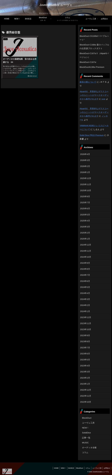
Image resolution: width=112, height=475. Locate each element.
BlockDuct (79, 468)
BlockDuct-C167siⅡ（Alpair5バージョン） (94, 55)
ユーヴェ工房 (97, 468)
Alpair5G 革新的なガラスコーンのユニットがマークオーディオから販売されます (94, 95)
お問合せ (107, 468)
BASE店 (71, 468)
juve (103, 99)
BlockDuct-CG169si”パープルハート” (94, 38)
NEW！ (63, 468)
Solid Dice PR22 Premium (92, 135)
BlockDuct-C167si (88, 62)
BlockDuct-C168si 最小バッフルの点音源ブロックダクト (94, 47)
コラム (87, 468)
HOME (56, 468)
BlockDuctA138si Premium (92, 67)
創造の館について (88, 82)
